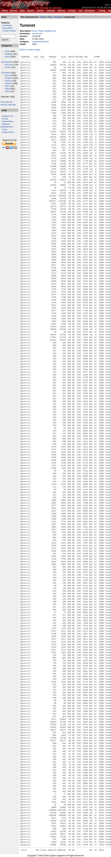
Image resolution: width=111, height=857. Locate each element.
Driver (7, 67)
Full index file (6, 102)
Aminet (5, 119)
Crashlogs (6, 25)
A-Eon (4, 129)
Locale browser (8, 31)
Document (9, 64)
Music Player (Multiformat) (44, 31)
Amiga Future (8, 132)
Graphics (9, 78)
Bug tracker (7, 28)
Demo (7, 56)
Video (7, 91)
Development (7, 62)
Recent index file (8, 105)
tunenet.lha (37, 33)
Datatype (9, 54)
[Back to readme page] (30, 49)
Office (7, 86)
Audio (7, 51)
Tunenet (58, 17)
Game (7, 75)
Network (8, 83)
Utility (7, 89)
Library (8, 80)
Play (50, 17)
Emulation (5, 72)
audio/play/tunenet (40, 41)
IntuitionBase (7, 121)
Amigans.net (7, 116)
